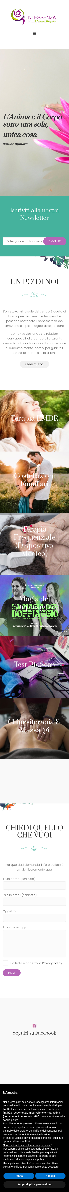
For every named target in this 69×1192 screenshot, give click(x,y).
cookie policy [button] (10, 1120)
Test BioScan (34, 664)
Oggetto (34, 914)
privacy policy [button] (36, 1159)
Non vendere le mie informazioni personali (27, 1145)
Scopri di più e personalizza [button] (34, 1184)
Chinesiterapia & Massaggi (34, 726)
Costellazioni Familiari (34, 480)
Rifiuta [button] (19, 1175)
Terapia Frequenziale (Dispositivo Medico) (34, 541)
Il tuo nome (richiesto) (34, 882)
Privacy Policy (52, 963)
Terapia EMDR (34, 418)
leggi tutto (34, 364)
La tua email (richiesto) (34, 898)
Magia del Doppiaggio (34, 603)
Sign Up (55, 241)
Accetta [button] (50, 1175)
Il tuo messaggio (34, 941)
